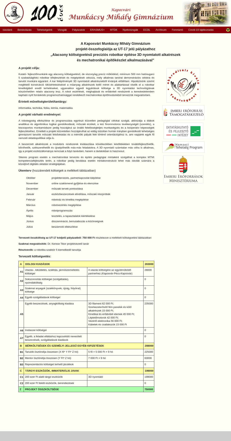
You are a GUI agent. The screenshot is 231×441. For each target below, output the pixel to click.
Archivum (159, 29)
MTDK (112, 29)
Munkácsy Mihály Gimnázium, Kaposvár (89, 12)
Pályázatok (77, 29)
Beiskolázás (23, 29)
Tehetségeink (43, 29)
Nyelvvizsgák (129, 29)
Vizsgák (62, 29)
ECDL (146, 29)
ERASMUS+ (96, 29)
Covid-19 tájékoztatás (201, 29)
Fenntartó (177, 29)
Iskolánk (6, 29)
